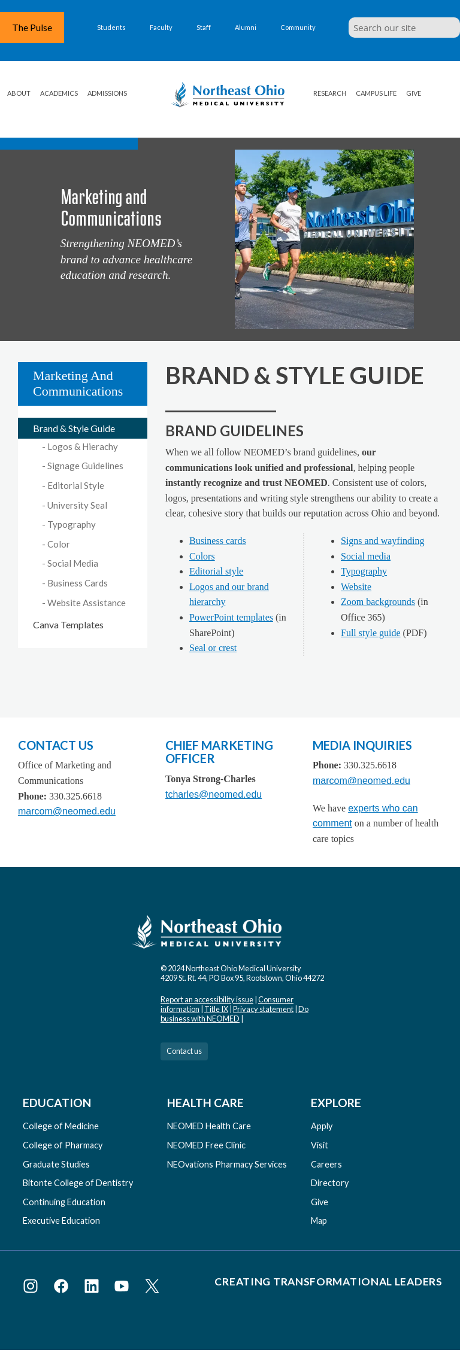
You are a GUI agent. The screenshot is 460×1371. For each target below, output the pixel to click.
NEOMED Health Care (209, 1126)
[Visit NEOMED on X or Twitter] (152, 1288)
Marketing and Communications (78, 383)
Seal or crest (213, 648)
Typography (71, 524)
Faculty (161, 27)
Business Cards (77, 582)
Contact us (184, 1051)
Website (356, 587)
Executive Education (61, 1220)
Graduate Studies (56, 1164)
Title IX (216, 1009)
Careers (326, 1164)
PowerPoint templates (231, 617)
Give (413, 93)
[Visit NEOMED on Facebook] (63, 1288)
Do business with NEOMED (234, 1013)
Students (111, 27)
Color (58, 544)
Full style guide (371, 633)
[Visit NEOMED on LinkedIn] (93, 1288)
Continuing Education (64, 1202)
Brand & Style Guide (74, 428)
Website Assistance (86, 602)
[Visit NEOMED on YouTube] (123, 1288)
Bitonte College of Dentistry (78, 1183)
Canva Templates (68, 624)
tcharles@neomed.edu (213, 794)
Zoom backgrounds (378, 602)
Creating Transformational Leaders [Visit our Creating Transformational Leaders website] (328, 1281)
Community (298, 27)
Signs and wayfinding (383, 541)
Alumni (245, 27)
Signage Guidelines (85, 465)
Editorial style (216, 571)
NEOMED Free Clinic (206, 1145)
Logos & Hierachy (82, 446)
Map (319, 1220)
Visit (319, 1145)
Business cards (217, 541)
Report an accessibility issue (207, 999)
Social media (366, 556)
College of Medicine (61, 1126)
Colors (202, 556)
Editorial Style (75, 485)
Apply (321, 1126)
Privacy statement (263, 1009)
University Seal (77, 505)
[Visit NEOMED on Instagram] (32, 1288)
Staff (203, 27)
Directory (330, 1183)
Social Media (72, 563)
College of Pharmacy (62, 1145)
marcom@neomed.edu (67, 811)
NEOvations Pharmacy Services (227, 1164)
